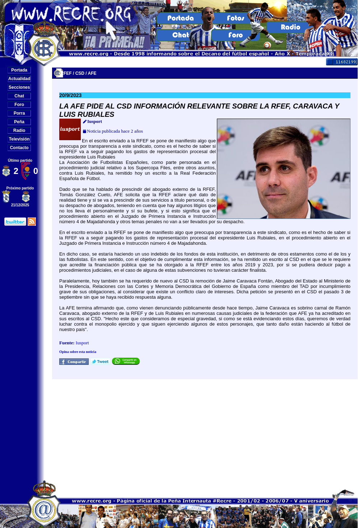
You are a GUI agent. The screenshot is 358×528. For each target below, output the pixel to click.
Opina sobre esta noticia (77, 352)
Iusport (82, 342)
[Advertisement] (204, 429)
